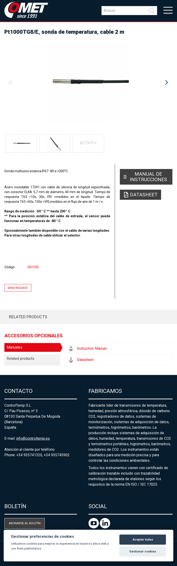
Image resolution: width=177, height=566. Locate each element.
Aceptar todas (143, 539)
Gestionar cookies (142, 551)
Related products (28, 316)
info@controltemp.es (33, 438)
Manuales (14, 347)
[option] (88, 82)
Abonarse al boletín (25, 523)
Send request (18, 288)
